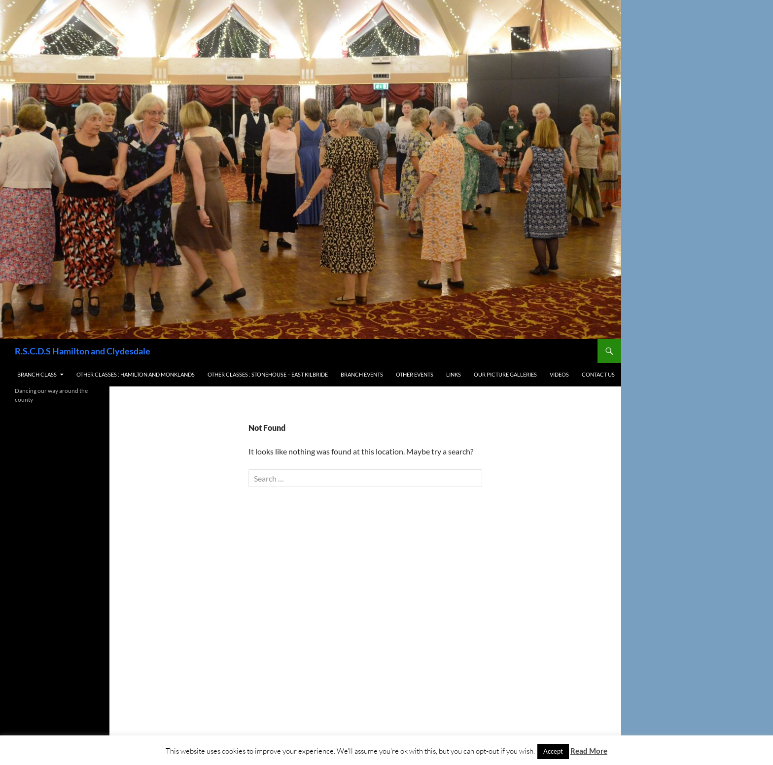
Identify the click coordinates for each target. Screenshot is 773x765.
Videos (559, 374)
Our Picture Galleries (505, 374)
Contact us (598, 374)
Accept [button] (553, 751)
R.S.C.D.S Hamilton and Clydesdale (82, 351)
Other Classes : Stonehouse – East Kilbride (268, 374)
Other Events (414, 374)
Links (453, 374)
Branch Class (37, 374)
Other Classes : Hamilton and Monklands (135, 374)
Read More (588, 750)
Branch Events (362, 374)
